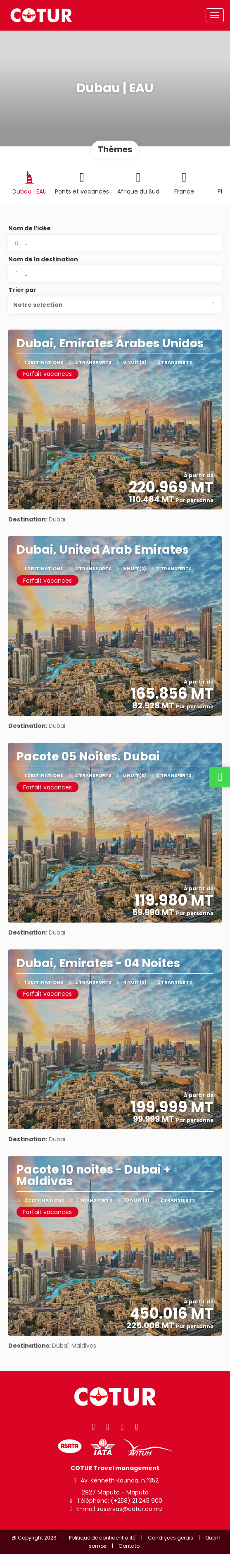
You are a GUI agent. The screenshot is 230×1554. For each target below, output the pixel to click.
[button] (115, 304)
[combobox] (115, 273)
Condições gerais (170, 1537)
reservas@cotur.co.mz (130, 1509)
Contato (129, 1545)
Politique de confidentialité (102, 1537)
